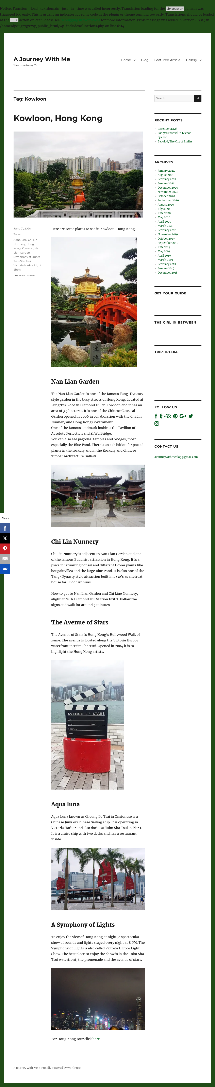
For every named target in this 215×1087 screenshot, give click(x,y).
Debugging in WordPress (80, 20)
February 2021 (167, 179)
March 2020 (165, 226)
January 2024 (166, 170)
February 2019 (167, 264)
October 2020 (166, 196)
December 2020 (168, 187)
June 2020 (164, 213)
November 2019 (168, 234)
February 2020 (167, 230)
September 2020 (168, 200)
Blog (145, 60)
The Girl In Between (175, 322)
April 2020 (164, 221)
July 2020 (164, 209)
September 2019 (168, 243)
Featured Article (167, 60)
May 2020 (164, 217)
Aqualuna (20, 239)
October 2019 (166, 238)
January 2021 (166, 183)
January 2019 (166, 268)
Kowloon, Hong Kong (58, 118)
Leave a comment (25, 275)
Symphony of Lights (27, 256)
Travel (17, 234)
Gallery (191, 60)
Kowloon (27, 248)
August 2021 (165, 175)
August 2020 (166, 204)
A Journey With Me (42, 59)
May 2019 (164, 251)
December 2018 (168, 272)
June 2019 (164, 247)
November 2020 (168, 192)
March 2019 (165, 260)
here (96, 1039)
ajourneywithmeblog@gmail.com (176, 457)
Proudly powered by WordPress (61, 1068)
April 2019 (164, 255)
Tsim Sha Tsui (22, 261)
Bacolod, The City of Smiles (175, 141)
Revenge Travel (167, 129)
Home (126, 60)
